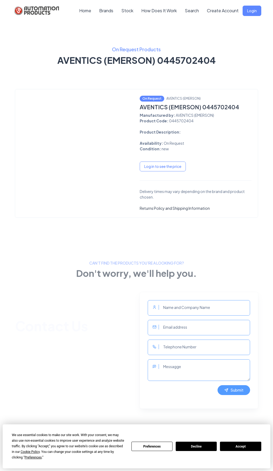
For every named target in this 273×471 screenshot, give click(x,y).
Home (85, 10)
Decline (196, 446)
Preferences (152, 446)
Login (252, 10)
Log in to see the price (162, 166)
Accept (241, 446)
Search (192, 10)
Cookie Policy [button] (30, 452)
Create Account (223, 10)
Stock (127, 10)
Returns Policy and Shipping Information (175, 208)
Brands (106, 10)
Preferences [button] (33, 457)
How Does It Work (159, 10)
